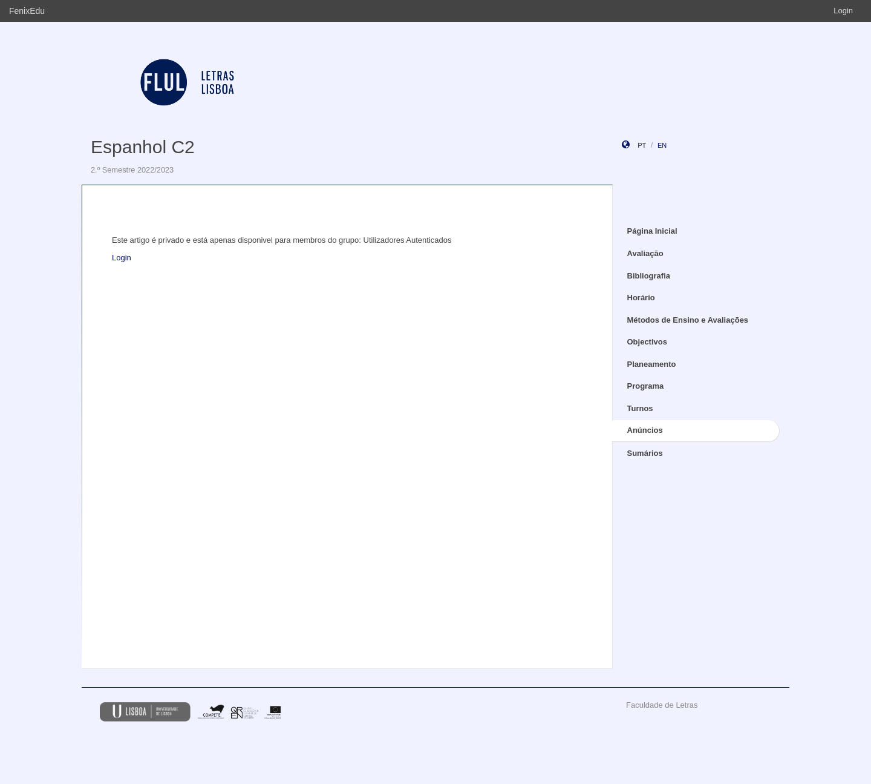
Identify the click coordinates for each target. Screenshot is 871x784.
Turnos (640, 408)
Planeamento (651, 364)
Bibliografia (649, 275)
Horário (641, 297)
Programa (645, 385)
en (662, 145)
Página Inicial (652, 231)
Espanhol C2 (143, 147)
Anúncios (645, 430)
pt (642, 145)
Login (843, 10)
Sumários (645, 453)
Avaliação (645, 253)
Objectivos (647, 341)
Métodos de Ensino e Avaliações (688, 319)
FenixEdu (27, 11)
